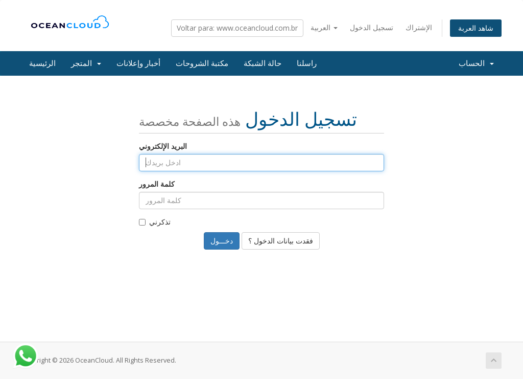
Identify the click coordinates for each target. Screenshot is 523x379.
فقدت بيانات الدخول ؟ (280, 241)
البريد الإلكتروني (163, 146)
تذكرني (155, 222)
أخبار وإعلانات (138, 63)
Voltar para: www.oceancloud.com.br (237, 28)
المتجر (86, 63)
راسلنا (307, 63)
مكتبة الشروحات (202, 63)
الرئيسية (42, 63)
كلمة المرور (157, 184)
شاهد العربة (475, 28)
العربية (324, 27)
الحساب (476, 63)
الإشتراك (419, 27)
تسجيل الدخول (371, 27)
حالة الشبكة (262, 63)
